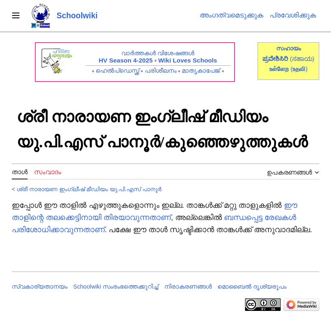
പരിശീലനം (160, 70)
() (298, 68)
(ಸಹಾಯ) (302, 58)
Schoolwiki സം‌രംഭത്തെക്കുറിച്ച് (116, 286)
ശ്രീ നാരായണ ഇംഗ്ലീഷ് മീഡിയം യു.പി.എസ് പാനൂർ (89, 189)
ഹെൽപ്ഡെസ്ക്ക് (117, 70)
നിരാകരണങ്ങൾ (188, 286)
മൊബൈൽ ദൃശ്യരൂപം (251, 286)
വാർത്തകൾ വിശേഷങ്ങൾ (157, 53)
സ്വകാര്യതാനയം (39, 286)
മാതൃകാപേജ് (201, 70)
